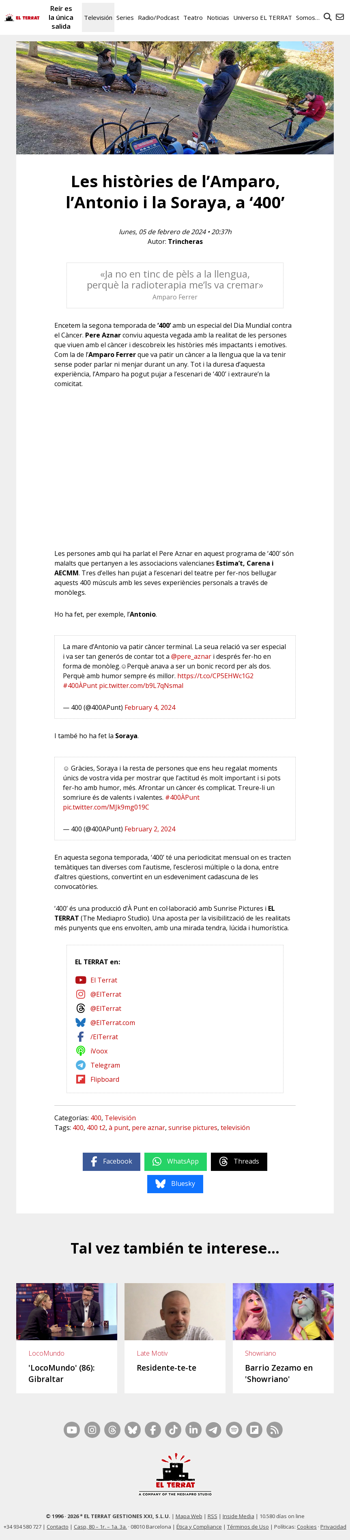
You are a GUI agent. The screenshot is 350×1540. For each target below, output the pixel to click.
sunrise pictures (192, 1127)
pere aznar (148, 1127)
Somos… (308, 17)
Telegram (105, 1065)
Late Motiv (152, 1353)
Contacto (58, 1526)
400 (95, 1117)
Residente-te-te (166, 1368)
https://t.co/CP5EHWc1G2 (215, 675)
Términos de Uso (248, 1526)
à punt (119, 1127)
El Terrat (103, 980)
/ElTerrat (104, 1036)
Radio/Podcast (158, 17)
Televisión (98, 17)
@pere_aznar (191, 656)
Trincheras (185, 241)
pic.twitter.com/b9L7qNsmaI (141, 685)
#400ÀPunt (80, 685)
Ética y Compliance (199, 1526)
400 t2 (96, 1127)
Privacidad (333, 1526)
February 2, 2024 (150, 828)
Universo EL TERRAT (262, 17)
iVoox (98, 1051)
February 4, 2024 (150, 707)
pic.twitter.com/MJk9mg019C (106, 807)
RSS (212, 1516)
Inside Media (238, 1516)
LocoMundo (46, 1353)
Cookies (307, 1526)
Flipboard (104, 1079)
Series (125, 17)
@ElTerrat (105, 994)
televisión (235, 1127)
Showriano (260, 1353)
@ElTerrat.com (112, 1022)
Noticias (218, 17)
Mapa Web (189, 1516)
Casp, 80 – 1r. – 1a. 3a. (100, 1526)
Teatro (193, 17)
